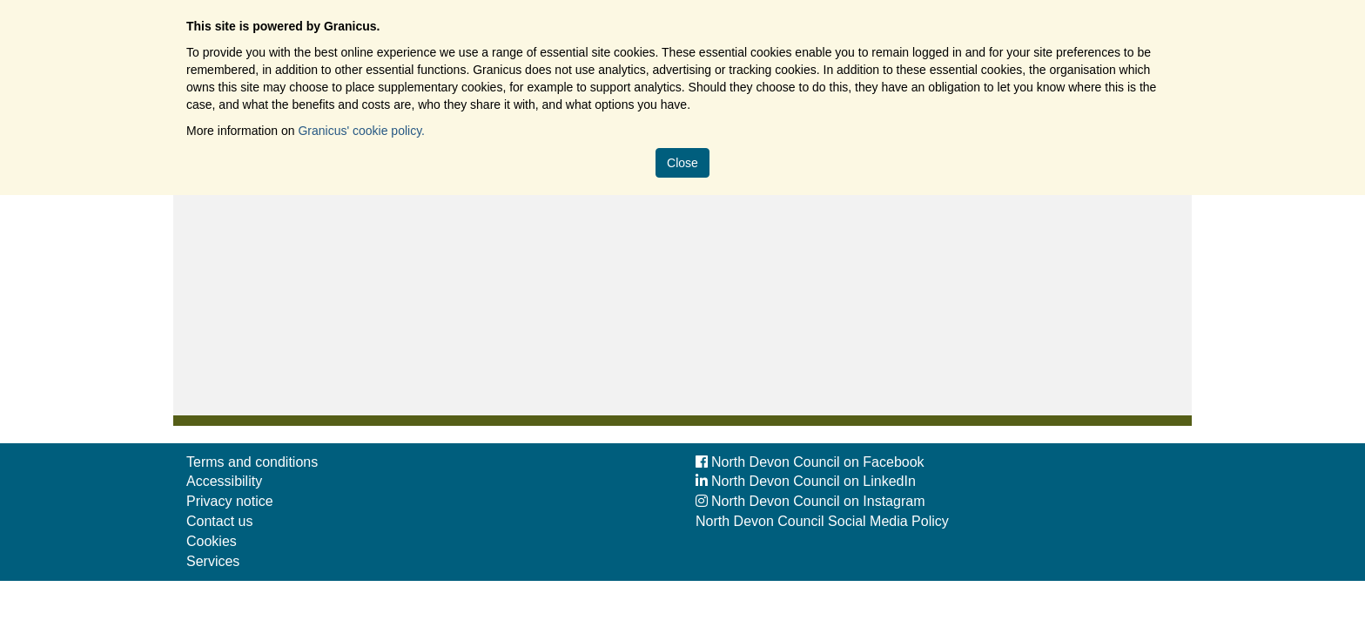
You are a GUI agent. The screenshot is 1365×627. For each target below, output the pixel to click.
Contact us (219, 521)
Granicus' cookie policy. (361, 131)
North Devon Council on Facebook (810, 462)
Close (682, 163)
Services (212, 561)
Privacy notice (229, 501)
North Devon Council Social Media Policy (822, 521)
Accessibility (224, 481)
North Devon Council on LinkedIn (806, 481)
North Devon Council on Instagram (810, 501)
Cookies (211, 541)
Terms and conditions (252, 462)
